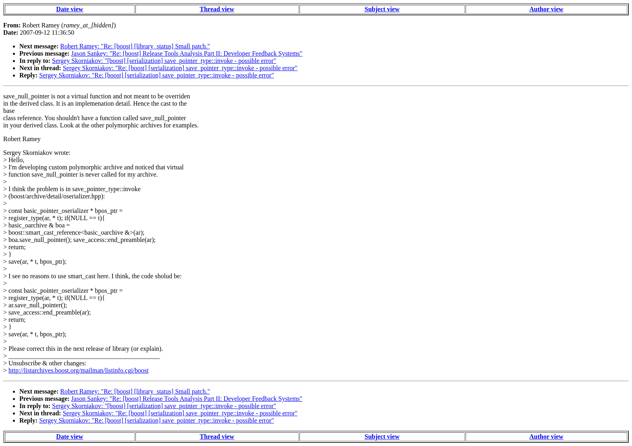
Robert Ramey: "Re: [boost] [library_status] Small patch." (135, 46)
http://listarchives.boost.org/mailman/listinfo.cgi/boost (78, 370)
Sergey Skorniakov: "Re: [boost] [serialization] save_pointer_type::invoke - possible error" (180, 68)
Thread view (217, 9)
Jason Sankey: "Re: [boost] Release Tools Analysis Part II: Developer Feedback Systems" (187, 53)
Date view (69, 9)
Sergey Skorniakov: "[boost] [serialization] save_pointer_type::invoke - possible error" (164, 60)
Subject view (382, 9)
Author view (546, 9)
